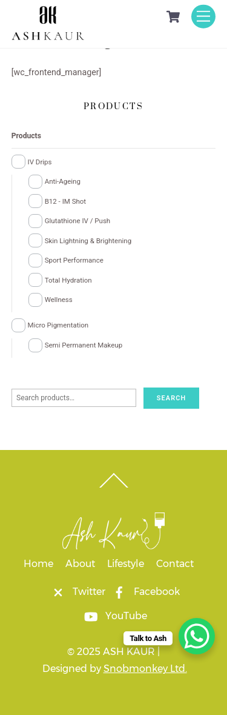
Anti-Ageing (63, 181)
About (80, 563)
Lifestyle (125, 563)
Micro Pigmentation (58, 325)
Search (171, 398)
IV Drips (40, 162)
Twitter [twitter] (75, 591)
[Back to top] (113, 487)
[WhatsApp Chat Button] (197, 636)
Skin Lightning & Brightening (88, 241)
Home (38, 563)
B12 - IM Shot (65, 201)
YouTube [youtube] (113, 616)
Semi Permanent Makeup (84, 345)
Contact (175, 563)
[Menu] (203, 16)
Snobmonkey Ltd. (145, 668)
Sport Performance (74, 260)
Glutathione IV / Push (78, 221)
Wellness (59, 299)
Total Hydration (68, 280)
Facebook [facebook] (143, 591)
